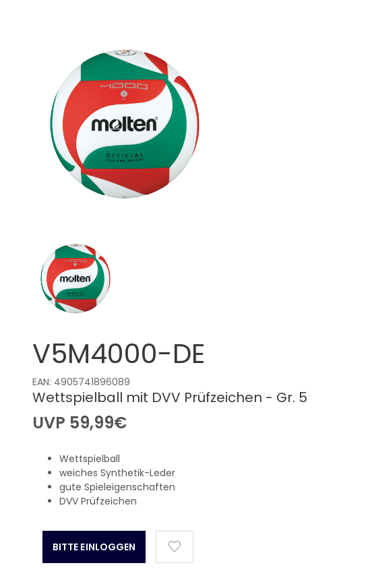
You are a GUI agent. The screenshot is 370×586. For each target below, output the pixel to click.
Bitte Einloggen (94, 547)
